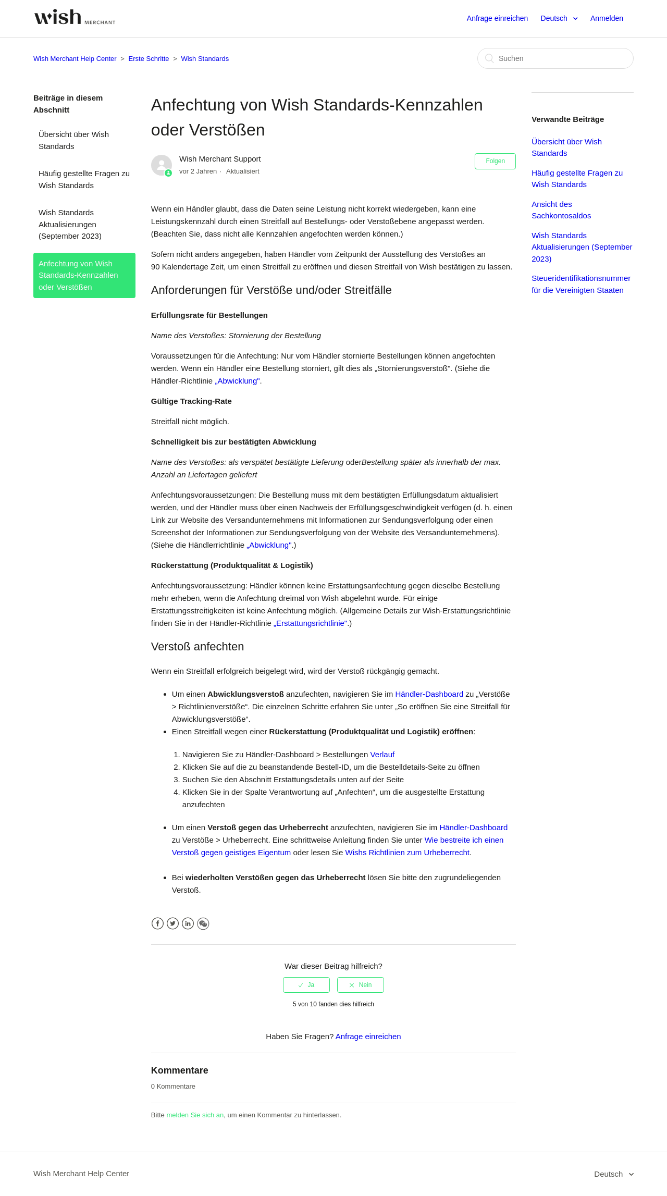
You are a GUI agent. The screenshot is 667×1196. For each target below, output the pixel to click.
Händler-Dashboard (429, 693)
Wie (431, 839)
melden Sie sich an (195, 1115)
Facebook (157, 923)
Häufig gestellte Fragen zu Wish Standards (84, 179)
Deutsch (555, 18)
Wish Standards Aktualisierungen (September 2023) (70, 224)
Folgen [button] (495, 161)
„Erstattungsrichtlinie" (310, 623)
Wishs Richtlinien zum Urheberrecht (407, 852)
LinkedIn (187, 923)
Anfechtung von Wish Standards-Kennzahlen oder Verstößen (78, 275)
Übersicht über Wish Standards (74, 140)
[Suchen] (555, 58)
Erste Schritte (149, 59)
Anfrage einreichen (497, 18)
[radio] (306, 985)
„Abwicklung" (237, 380)
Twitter (172, 923)
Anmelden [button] (606, 18)
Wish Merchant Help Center (75, 59)
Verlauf (382, 754)
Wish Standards (205, 59)
